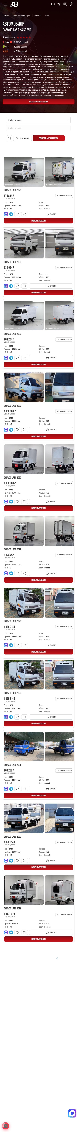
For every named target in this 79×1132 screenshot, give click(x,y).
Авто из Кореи (11, 994)
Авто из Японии (12, 1000)
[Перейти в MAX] (45, 958)
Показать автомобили (48, 138)
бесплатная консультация (38, 101)
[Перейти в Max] (65, 4)
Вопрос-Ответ (11, 1024)
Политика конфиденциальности (17, 1105)
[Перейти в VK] (38, 958)
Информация (11, 1018)
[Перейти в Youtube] (63, 958)
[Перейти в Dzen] (51, 958)
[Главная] (9, 958)
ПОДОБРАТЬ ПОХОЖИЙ (38, 221)
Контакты (9, 1035)
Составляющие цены (64, 196)
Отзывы (8, 1030)
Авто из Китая (11, 1006)
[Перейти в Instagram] (69, 958)
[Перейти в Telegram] (71, 4)
